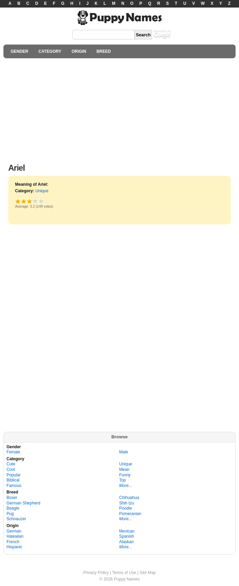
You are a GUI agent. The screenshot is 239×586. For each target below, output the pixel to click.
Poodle (125, 508)
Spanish (126, 536)
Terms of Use (124, 572)
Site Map (148, 572)
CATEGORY (49, 51)
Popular (14, 475)
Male (123, 452)
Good (30, 201)
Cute (11, 464)
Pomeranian (130, 513)
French (13, 541)
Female (13, 452)
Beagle (13, 508)
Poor (18, 201)
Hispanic (14, 547)
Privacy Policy (96, 572)
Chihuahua (129, 497)
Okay (24, 201)
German (14, 531)
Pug (10, 513)
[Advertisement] (119, 109)
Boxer (12, 497)
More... (125, 485)
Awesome (41, 201)
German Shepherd (23, 503)
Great (33, 201)
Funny (124, 475)
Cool (11, 469)
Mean (124, 469)
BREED (104, 51)
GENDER (19, 51)
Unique (41, 190)
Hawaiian (15, 536)
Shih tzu (126, 503)
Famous (14, 485)
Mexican (127, 531)
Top (122, 480)
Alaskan (126, 541)
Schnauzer (16, 518)
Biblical (13, 480)
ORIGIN (79, 51)
